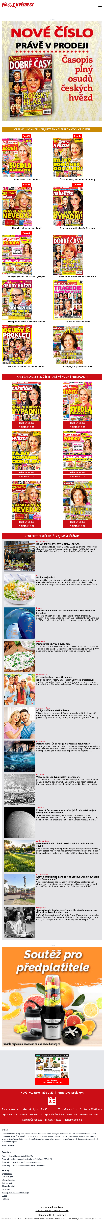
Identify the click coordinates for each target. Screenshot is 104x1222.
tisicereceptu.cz (41, 641)
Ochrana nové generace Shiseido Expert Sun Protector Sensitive (65, 611)
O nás (4, 1196)
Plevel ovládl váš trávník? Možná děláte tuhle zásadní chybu (65, 844)
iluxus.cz (39, 608)
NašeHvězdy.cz (29, 1109)
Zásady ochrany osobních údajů (15, 1192)
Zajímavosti (7, 1183)
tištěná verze (26, 423)
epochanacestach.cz (43, 541)
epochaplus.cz (41, 774)
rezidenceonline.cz (42, 841)
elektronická (26, 427)
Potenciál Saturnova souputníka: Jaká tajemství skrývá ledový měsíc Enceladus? (66, 811)
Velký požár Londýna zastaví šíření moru (58, 777)
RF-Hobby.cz (59, 1215)
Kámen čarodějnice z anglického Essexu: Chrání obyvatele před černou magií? (67, 878)
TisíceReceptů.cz (67, 1109)
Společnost (7, 1174)
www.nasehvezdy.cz (52, 1207)
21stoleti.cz (40, 808)
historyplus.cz (41, 907)
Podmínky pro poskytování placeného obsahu (21, 1162)
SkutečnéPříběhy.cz (91, 1109)
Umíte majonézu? (45, 577)
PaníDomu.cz (48, 1109)
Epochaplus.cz (10, 1109)
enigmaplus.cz (41, 741)
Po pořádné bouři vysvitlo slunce (54, 677)
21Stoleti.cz (36, 1114)
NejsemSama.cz (73, 1119)
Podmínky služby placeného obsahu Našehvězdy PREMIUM (27, 1159)
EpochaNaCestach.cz (15, 1114)
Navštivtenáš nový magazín (52, 1081)
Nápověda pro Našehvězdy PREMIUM (17, 1156)
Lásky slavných (8, 1180)
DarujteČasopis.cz (32, 1119)
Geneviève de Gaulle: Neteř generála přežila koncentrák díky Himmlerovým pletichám (66, 911)
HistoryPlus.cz (53, 1119)
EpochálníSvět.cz (54, 1114)
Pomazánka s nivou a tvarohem (53, 644)
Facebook (6, 1189)
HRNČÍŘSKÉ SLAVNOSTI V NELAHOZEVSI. (58, 544)
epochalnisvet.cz (42, 874)
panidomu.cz (40, 575)
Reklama (5, 1199)
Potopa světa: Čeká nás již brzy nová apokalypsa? (63, 744)
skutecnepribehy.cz (43, 708)
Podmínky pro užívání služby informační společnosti (23, 1165)
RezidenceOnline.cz (90, 1114)
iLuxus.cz (72, 1114)
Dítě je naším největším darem (53, 710)
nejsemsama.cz (41, 674)
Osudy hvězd (7, 1177)
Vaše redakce (8, 1145)
